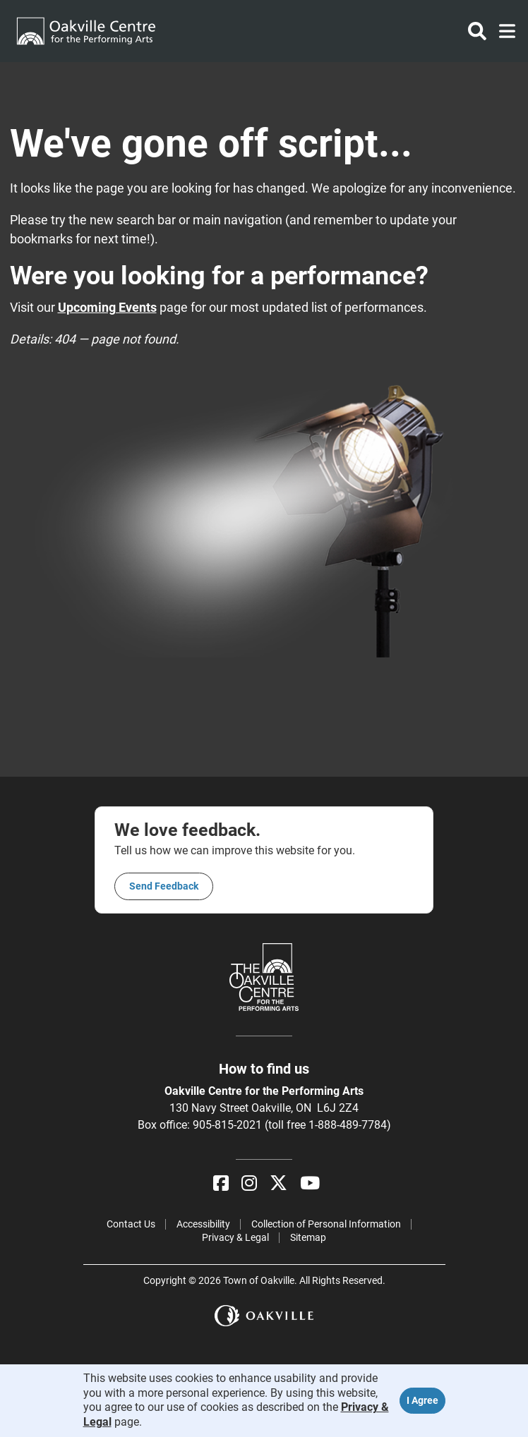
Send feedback (163, 886)
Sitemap (308, 1237)
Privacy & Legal (235, 1237)
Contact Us (131, 1224)
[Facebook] (221, 1183)
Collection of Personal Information (326, 1224)
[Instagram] (249, 1183)
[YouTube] (310, 1183)
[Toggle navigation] (503, 31)
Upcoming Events (107, 307)
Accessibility (203, 1224)
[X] (278, 1183)
